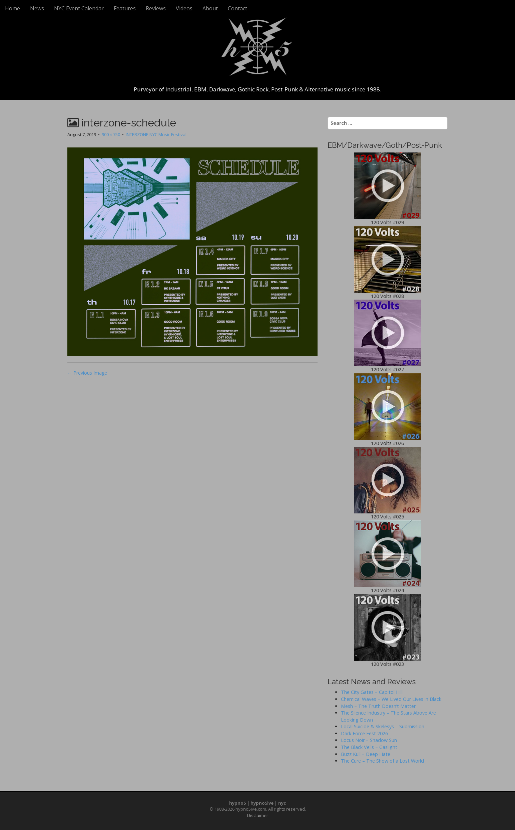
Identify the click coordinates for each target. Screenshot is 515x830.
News (37, 8)
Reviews (156, 8)
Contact (237, 8)
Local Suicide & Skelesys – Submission (382, 726)
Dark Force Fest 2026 (364, 733)
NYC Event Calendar (79, 8)
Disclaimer (257, 815)
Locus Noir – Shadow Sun (369, 740)
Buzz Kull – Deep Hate (365, 754)
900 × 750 (111, 134)
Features (125, 8)
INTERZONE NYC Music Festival (156, 134)
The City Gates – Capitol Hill (372, 692)
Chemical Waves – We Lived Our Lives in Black (391, 699)
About (210, 8)
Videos (184, 8)
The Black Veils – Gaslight (369, 747)
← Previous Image (87, 373)
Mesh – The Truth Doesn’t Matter (378, 706)
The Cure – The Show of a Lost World (382, 761)
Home (12, 8)
